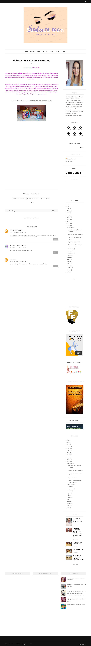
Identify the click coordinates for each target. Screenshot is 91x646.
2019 (68, 217)
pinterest (74, 134)
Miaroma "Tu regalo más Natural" (75, 234)
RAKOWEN (13, 259)
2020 (68, 215)
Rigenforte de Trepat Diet (74, 242)
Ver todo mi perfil (69, 161)
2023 (68, 208)
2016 (68, 223)
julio (69, 257)
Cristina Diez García (71, 159)
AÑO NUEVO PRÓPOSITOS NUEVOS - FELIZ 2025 (77, 520)
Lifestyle (45, 51)
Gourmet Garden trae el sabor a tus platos (76, 604)
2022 (68, 210)
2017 (68, 221)
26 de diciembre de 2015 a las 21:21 (18, 247)
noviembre (70, 248)
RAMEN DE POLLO (78, 549)
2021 (68, 213)
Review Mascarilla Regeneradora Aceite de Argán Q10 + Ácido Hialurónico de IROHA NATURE (76, 599)
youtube (68, 134)
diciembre (70, 227)
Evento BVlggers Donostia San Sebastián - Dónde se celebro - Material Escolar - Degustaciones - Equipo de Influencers (76, 593)
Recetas (58, 51)
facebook (69, 128)
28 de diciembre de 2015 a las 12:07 (18, 261)
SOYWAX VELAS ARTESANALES (77, 543)
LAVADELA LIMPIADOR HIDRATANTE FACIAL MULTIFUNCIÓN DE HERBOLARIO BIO (77, 532)
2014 (68, 272)
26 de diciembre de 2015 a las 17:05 (18, 232)
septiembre (71, 253)
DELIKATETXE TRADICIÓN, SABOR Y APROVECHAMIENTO (78, 558)
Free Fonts (30, 644)
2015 (68, 225)
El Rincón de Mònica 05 (18, 245)
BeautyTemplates (23, 644)
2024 (68, 206)
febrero (70, 267)
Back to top (82, 644)
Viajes (51, 51)
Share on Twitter (33, 198)
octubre (70, 251)
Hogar (64, 51)
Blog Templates (8, 644)
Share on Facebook (19, 198)
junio (69, 259)
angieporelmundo (16, 230)
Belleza (32, 51)
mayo (69, 261)
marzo (69, 265)
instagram (80, 134)
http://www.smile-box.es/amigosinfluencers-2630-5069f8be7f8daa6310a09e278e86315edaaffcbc (31, 100)
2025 (68, 204)
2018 (68, 219)
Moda (38, 51)
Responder (56, 239)
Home (26, 51)
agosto (70, 255)
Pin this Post (46, 198)
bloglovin (80, 128)
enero (69, 270)
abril (69, 263)
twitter (74, 128)
